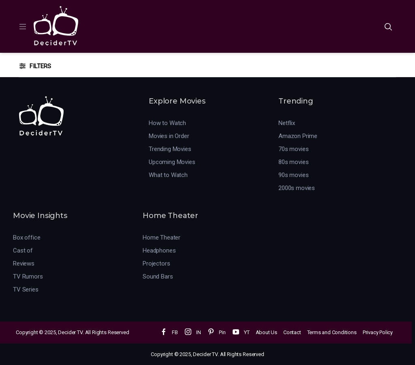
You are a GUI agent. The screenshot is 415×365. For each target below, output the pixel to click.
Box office (27, 237)
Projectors (156, 263)
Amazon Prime (297, 136)
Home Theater (161, 237)
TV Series (26, 289)
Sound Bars (158, 276)
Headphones (159, 250)
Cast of (23, 250)
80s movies (293, 162)
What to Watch (168, 175)
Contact (292, 332)
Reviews (23, 263)
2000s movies (296, 188)
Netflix (286, 123)
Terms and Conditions (332, 332)
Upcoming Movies (172, 162)
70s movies (293, 149)
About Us (266, 332)
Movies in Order (169, 136)
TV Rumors (28, 276)
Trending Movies (170, 149)
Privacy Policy (378, 332)
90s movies (293, 175)
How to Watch (167, 123)
